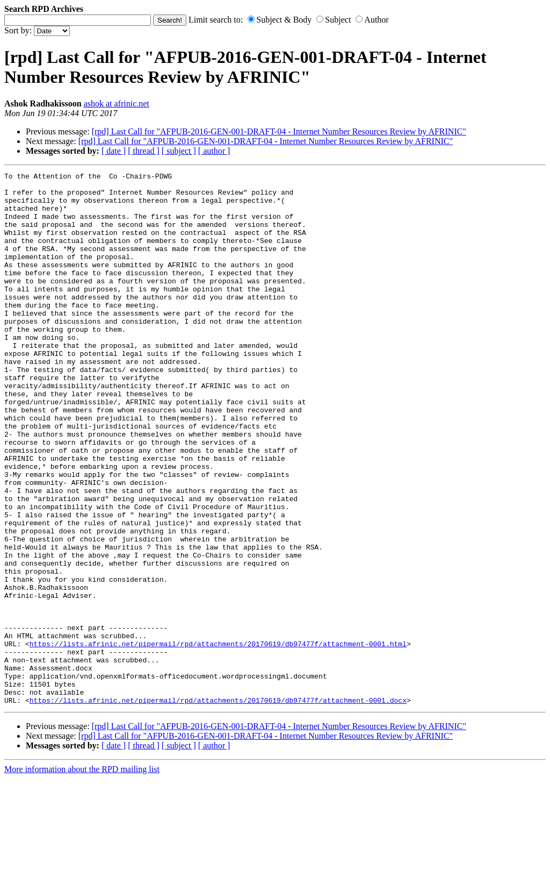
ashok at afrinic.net (116, 103)
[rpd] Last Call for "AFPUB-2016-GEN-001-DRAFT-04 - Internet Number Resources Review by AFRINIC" (279, 131)
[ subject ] (179, 150)
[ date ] (114, 150)
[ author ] (214, 150)
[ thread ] (144, 150)
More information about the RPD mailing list (82, 875)
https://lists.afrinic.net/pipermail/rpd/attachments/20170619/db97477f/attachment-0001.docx (218, 806)
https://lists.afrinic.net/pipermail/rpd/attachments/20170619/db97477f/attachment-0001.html (218, 739)
